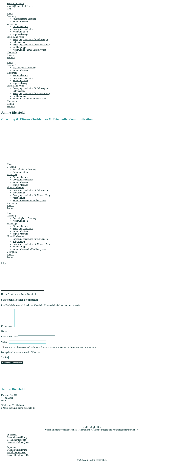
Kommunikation (20, 21)
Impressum (12, 438)
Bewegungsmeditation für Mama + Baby (31, 44)
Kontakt (10, 55)
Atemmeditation (20, 26)
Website (4, 345)
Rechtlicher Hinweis (16, 443)
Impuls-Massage (20, 34)
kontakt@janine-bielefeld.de (21, 411)
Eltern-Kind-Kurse (15, 37)
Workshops (12, 24)
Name (4, 335)
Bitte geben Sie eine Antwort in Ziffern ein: (21, 355)
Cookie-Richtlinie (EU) (18, 446)
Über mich (12, 52)
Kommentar (7, 329)
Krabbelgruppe (19, 47)
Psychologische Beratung (24, 19)
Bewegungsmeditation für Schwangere (30, 39)
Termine (11, 57)
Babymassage (19, 42)
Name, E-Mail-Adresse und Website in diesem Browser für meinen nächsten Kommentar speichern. (50, 351)
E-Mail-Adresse (9, 340)
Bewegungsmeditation (23, 29)
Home (10, 13)
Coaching (11, 16)
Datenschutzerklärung (17, 440)
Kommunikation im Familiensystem (29, 50)
